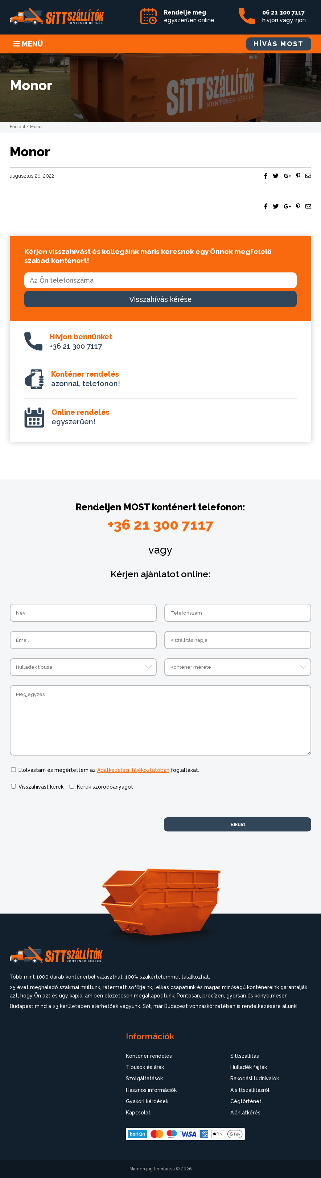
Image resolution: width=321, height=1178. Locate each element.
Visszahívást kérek (40, 787)
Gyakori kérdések (147, 1101)
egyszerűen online (189, 16)
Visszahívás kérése (160, 299)
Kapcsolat (138, 1113)
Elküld (237, 824)
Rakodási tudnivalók (254, 1078)
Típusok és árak (145, 1067)
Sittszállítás (244, 1056)
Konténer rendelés (149, 1056)
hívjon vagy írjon (284, 16)
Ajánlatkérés (245, 1113)
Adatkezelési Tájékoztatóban (133, 770)
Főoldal (17, 126)
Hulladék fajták (248, 1067)
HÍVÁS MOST (279, 44)
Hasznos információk (151, 1090)
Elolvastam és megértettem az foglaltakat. (108, 770)
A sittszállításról (249, 1090)
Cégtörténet (246, 1101)
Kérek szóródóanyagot (105, 787)
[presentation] (65, 814)
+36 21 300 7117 (81, 341)
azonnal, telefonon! (85, 379)
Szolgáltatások (144, 1078)
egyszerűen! (81, 417)
